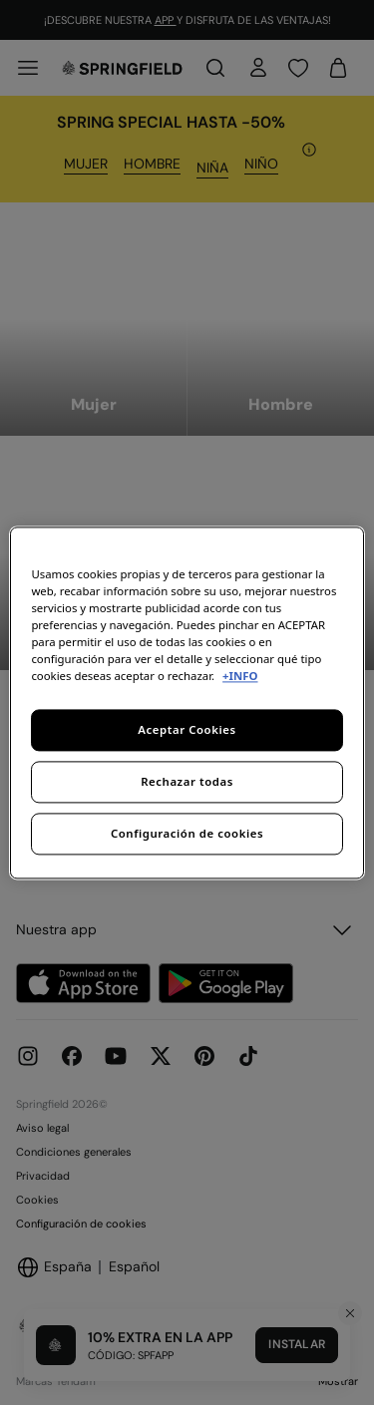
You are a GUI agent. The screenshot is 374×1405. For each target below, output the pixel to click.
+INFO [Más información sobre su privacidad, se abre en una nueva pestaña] (239, 675)
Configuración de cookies (187, 833)
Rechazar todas (187, 781)
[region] (186, 702)
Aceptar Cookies (186, 729)
